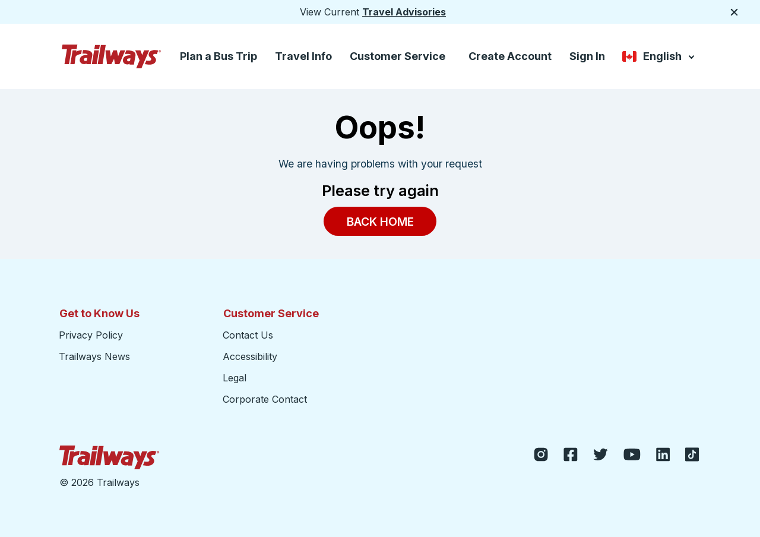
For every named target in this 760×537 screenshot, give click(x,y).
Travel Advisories (404, 12)
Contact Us (248, 335)
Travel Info (303, 56)
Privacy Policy (91, 335)
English (659, 57)
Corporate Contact (265, 399)
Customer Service (397, 56)
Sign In (587, 56)
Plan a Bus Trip (218, 56)
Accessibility (250, 356)
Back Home (380, 221)
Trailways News (94, 356)
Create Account (510, 56)
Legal (234, 378)
